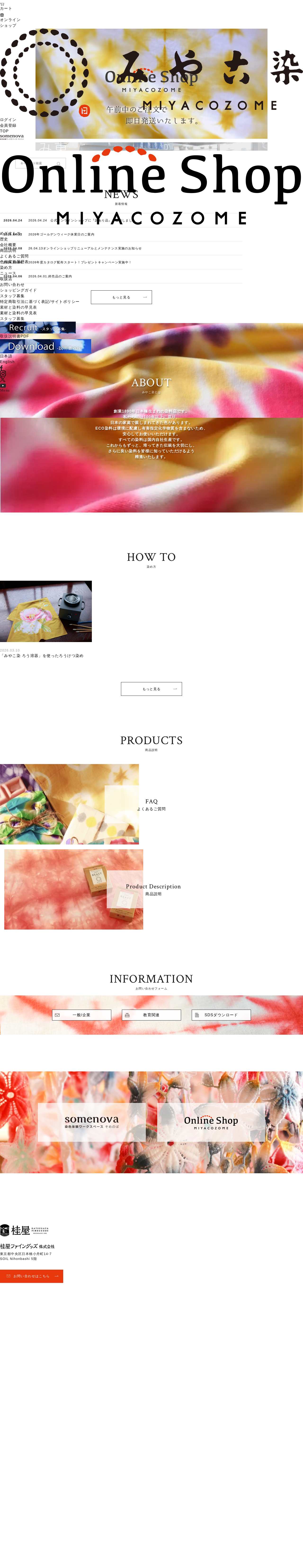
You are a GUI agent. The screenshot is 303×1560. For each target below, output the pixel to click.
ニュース (8, 273)
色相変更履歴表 (14, 262)
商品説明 (8, 250)
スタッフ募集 (12, 296)
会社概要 (8, 245)
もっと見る (152, 689)
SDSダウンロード (221, 1015)
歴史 (4, 239)
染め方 (6, 267)
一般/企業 (81, 1015)
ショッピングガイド (18, 290)
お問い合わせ (12, 285)
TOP (4, 131)
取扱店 (6, 279)
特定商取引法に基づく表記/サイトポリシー (40, 302)
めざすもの (10, 233)
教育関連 (151, 1015)
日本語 (6, 356)
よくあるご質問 (14, 256)
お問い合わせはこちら (31, 1276)
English (7, 362)
